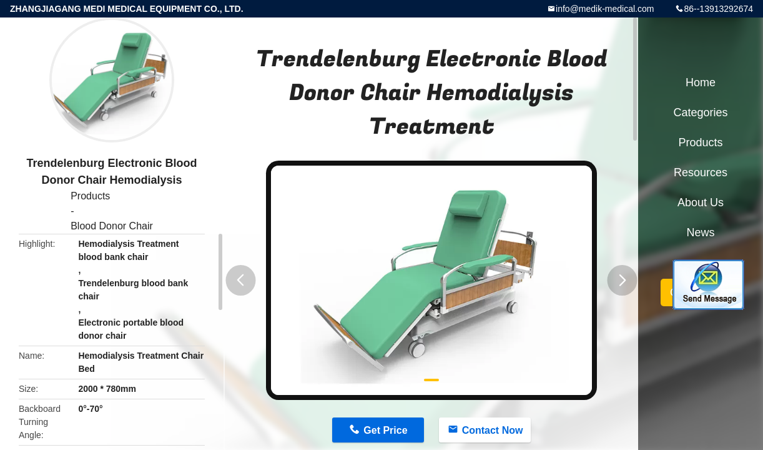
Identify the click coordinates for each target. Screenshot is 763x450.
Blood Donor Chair (112, 226)
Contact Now (492, 430)
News (700, 232)
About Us (700, 202)
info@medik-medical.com (605, 9)
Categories (700, 112)
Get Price (385, 430)
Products (90, 196)
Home (701, 82)
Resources (700, 172)
